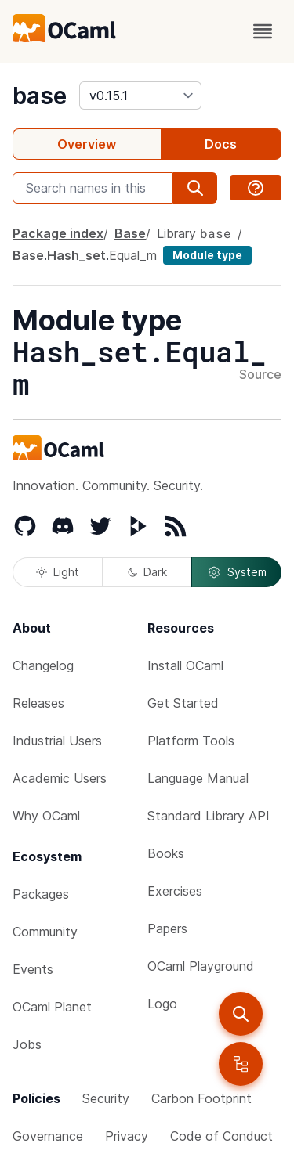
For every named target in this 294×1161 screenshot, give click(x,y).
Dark (147, 572)
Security (105, 1098)
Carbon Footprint (201, 1098)
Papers (167, 928)
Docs (221, 144)
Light (57, 572)
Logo (162, 1003)
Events (33, 969)
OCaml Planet (52, 1007)
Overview (86, 144)
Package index (58, 233)
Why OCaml (46, 816)
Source (260, 375)
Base (130, 233)
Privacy (126, 1136)
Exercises (174, 891)
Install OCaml (185, 665)
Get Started (183, 703)
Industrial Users (57, 740)
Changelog (43, 665)
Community (45, 931)
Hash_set (76, 255)
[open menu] (262, 31)
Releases (38, 703)
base (40, 95)
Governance (48, 1136)
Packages (41, 894)
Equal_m (133, 255)
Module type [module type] (207, 254)
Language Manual (198, 778)
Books (165, 853)
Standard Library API (208, 816)
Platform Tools (190, 740)
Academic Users (60, 778)
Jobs (27, 1044)
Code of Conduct (221, 1136)
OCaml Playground (200, 966)
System (237, 572)
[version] (140, 95)
